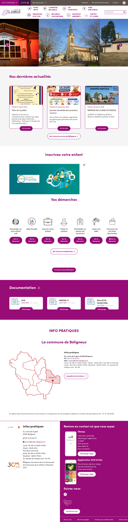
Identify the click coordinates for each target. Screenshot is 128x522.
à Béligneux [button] (93, 9)
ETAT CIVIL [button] (37, 15)
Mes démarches (38, 3)
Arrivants (76, 15)
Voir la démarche (15, 240)
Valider (124, 12)
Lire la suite (26, 128)
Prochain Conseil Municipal (64, 269)
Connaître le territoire (75, 375)
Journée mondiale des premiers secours (64, 111)
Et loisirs (94, 15)
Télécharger (26, 308)
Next (120, 45)
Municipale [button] (72, 9)
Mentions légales (83, 518)
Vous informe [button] (57, 15)
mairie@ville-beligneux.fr (78, 360)
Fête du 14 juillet (19, 110)
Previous (7, 45)
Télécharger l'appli (86, 453)
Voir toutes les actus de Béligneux (62, 136)
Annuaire (85, 3)
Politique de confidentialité (104, 518)
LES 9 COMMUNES (8, 3)
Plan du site (68, 518)
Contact (115, 3)
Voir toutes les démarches (62, 251)
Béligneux (53, 9)
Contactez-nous (72, 510)
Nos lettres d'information (100, 3)
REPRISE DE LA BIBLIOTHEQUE (102, 110)
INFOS (35, 9)
